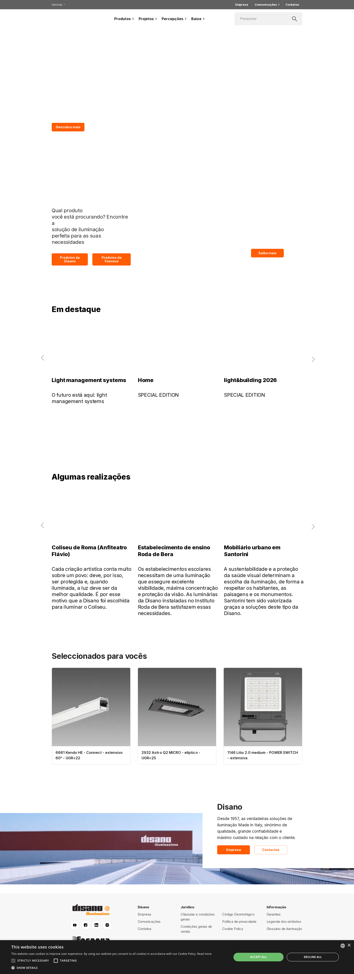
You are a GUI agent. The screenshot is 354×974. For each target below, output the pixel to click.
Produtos (124, 18)
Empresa (241, 4)
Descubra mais (68, 127)
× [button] (349, 945)
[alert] (177, 957)
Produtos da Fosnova (111, 259)
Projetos (148, 18)
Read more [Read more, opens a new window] (204, 954)
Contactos (271, 850)
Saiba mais (267, 253)
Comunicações (267, 4)
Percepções (175, 18)
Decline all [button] (313, 957)
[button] (111, 968)
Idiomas (58, 4)
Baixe (198, 18)
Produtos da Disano (70, 259)
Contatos (292, 4)
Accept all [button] (258, 957)
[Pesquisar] (268, 18)
